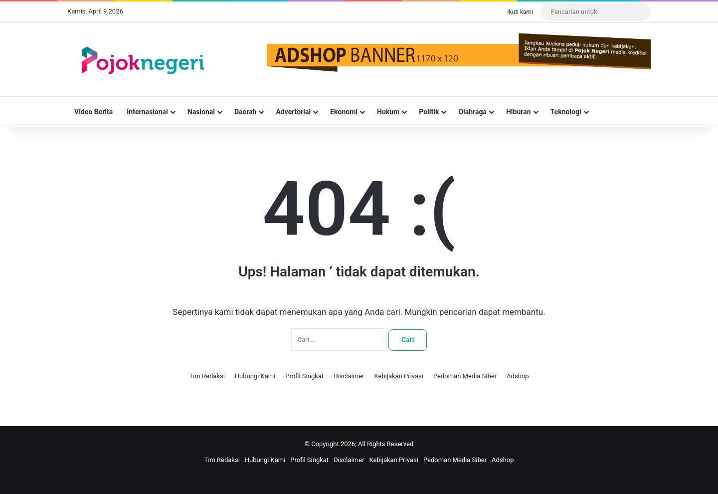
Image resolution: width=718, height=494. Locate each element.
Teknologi (565, 112)
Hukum (388, 112)
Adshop (518, 376)
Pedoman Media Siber (465, 376)
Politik (429, 112)
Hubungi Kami (255, 376)
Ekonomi (344, 112)
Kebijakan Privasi (398, 376)
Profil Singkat (304, 376)
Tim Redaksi (206, 376)
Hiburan (518, 112)
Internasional (147, 112)
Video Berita (93, 112)
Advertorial (293, 112)
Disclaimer (349, 376)
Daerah (245, 112)
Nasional (201, 112)
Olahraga (472, 112)
